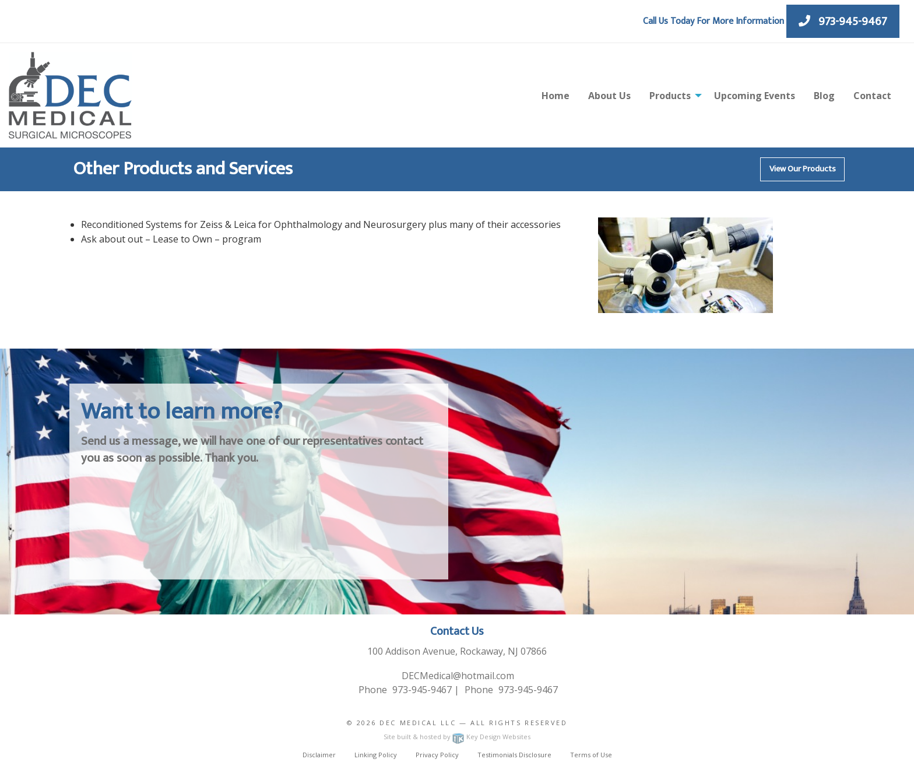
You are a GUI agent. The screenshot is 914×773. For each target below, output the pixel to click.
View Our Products (802, 169)
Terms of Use (591, 754)
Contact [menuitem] (872, 95)
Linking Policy (375, 754)
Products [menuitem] (670, 95)
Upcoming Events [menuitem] (754, 95)
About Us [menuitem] (609, 95)
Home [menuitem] (556, 95)
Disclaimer (319, 754)
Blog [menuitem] (824, 95)
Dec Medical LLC (417, 722)
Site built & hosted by (457, 736)
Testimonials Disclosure (514, 754)
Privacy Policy (437, 754)
